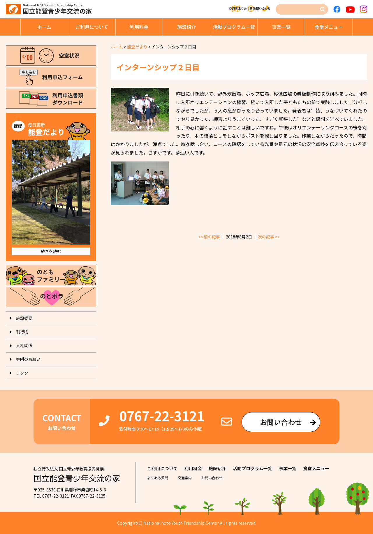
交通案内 (184, 9)
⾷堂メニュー (329, 26)
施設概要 (24, 318)
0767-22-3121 (161, 415)
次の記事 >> (269, 237)
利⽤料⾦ (139, 26)
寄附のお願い (28, 359)
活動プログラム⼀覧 (234, 26)
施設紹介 (186, 26)
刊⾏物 (22, 332)
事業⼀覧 (281, 26)
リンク (22, 373)
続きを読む (51, 251)
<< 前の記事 (209, 237)
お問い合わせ (259, 9)
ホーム (44, 26)
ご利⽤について (91, 26)
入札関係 (24, 345)
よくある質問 (219, 9)
